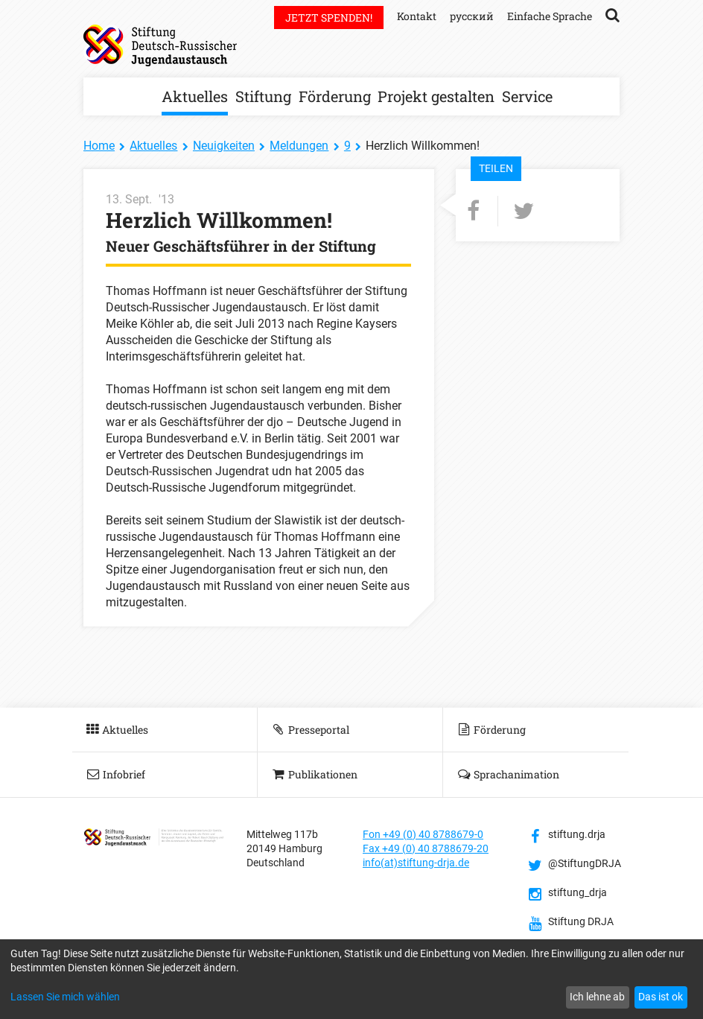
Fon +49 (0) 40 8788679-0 (423, 834)
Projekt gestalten (436, 96)
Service (527, 96)
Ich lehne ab (597, 997)
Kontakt (416, 16)
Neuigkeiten (224, 146)
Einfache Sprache (549, 16)
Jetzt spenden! (328, 17)
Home (99, 146)
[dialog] (351, 979)
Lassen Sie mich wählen (65, 997)
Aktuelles (195, 96)
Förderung (335, 96)
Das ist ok (660, 997)
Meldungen (299, 146)
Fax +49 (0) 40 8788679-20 (426, 848)
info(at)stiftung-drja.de (416, 863)
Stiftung (263, 96)
